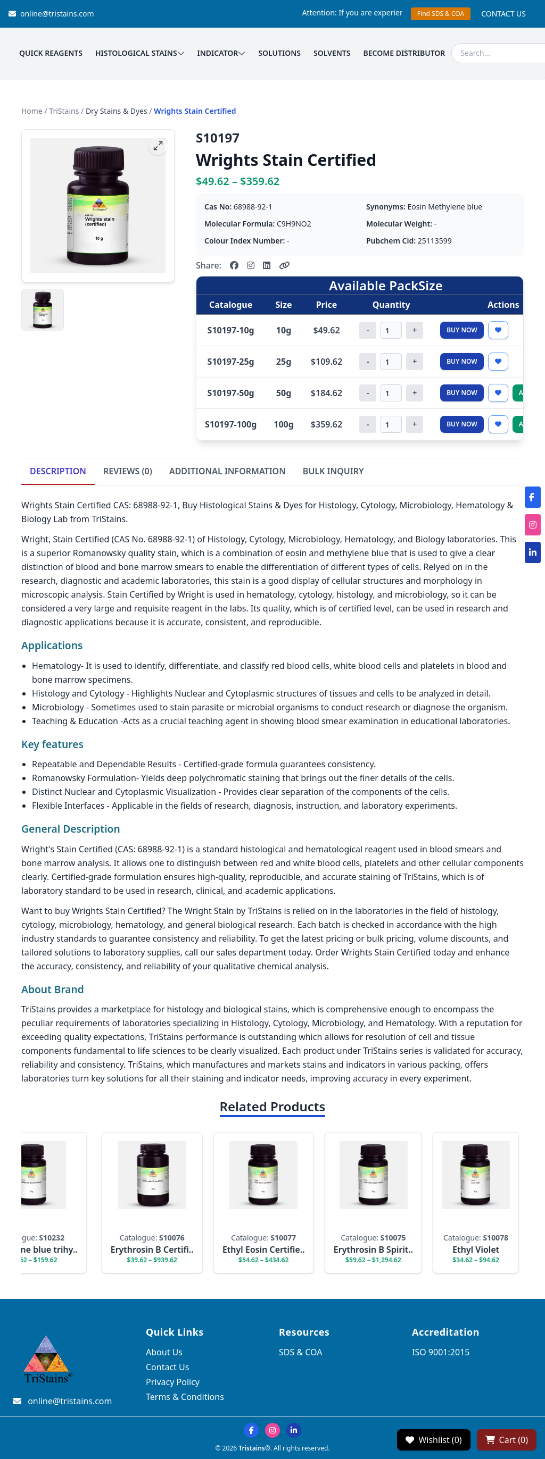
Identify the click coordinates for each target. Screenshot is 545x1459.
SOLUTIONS (279, 53)
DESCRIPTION (58, 471)
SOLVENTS (332, 53)
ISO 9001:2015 (440, 1352)
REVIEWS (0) (127, 471)
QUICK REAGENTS (50, 53)
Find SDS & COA (440, 13)
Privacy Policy (173, 1382)
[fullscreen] (158, 145)
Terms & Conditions (185, 1397)
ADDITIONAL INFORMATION (227, 471)
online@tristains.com (51, 14)
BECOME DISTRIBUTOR (404, 53)
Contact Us (167, 1367)
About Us (164, 1352)
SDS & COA (300, 1352)
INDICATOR (221, 53)
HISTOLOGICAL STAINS (140, 53)
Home (32, 111)
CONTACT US (503, 14)
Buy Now (462, 329)
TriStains (64, 111)
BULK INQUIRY (333, 471)
